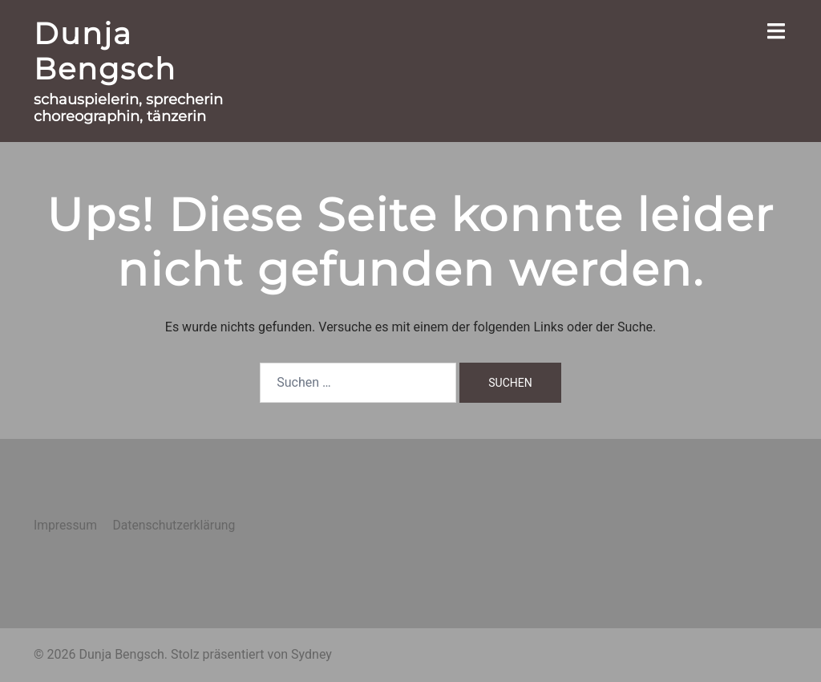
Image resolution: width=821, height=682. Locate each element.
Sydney (311, 654)
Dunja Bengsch (105, 51)
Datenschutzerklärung (173, 525)
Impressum (65, 525)
